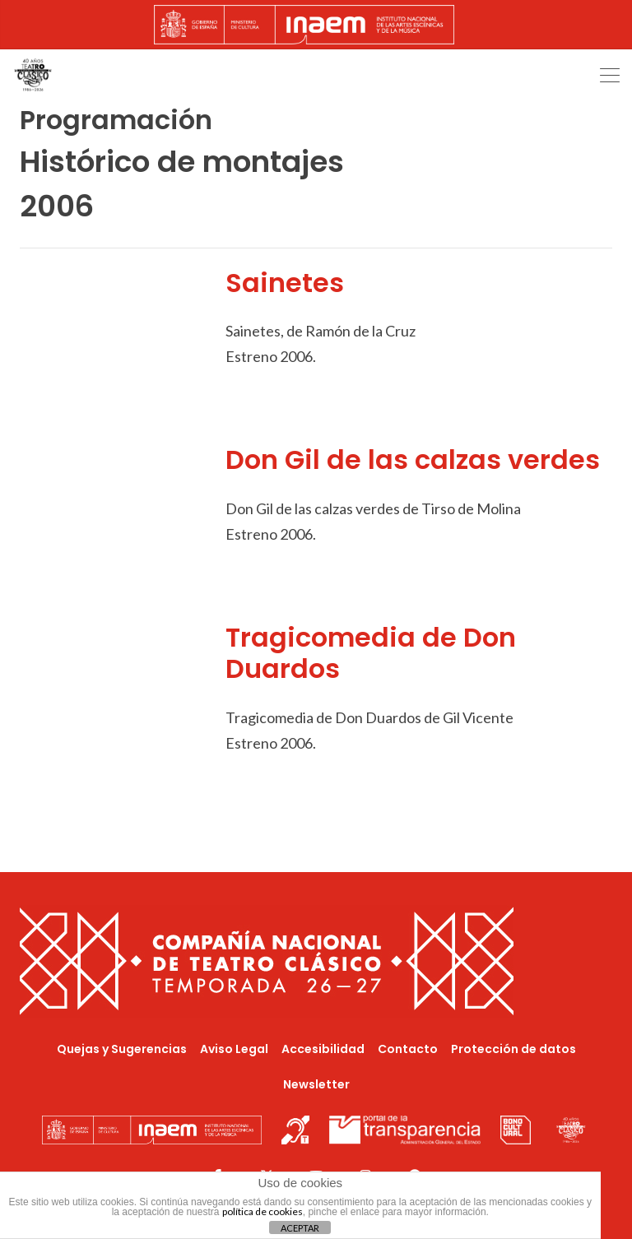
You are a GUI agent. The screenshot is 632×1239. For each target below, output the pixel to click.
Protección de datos (513, 1049)
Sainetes (284, 282)
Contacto (408, 1049)
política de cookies (262, 1211)
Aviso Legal (234, 1049)
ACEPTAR (300, 1228)
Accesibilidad (323, 1049)
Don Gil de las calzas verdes (412, 459)
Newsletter (316, 1084)
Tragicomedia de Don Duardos (370, 653)
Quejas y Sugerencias (122, 1049)
